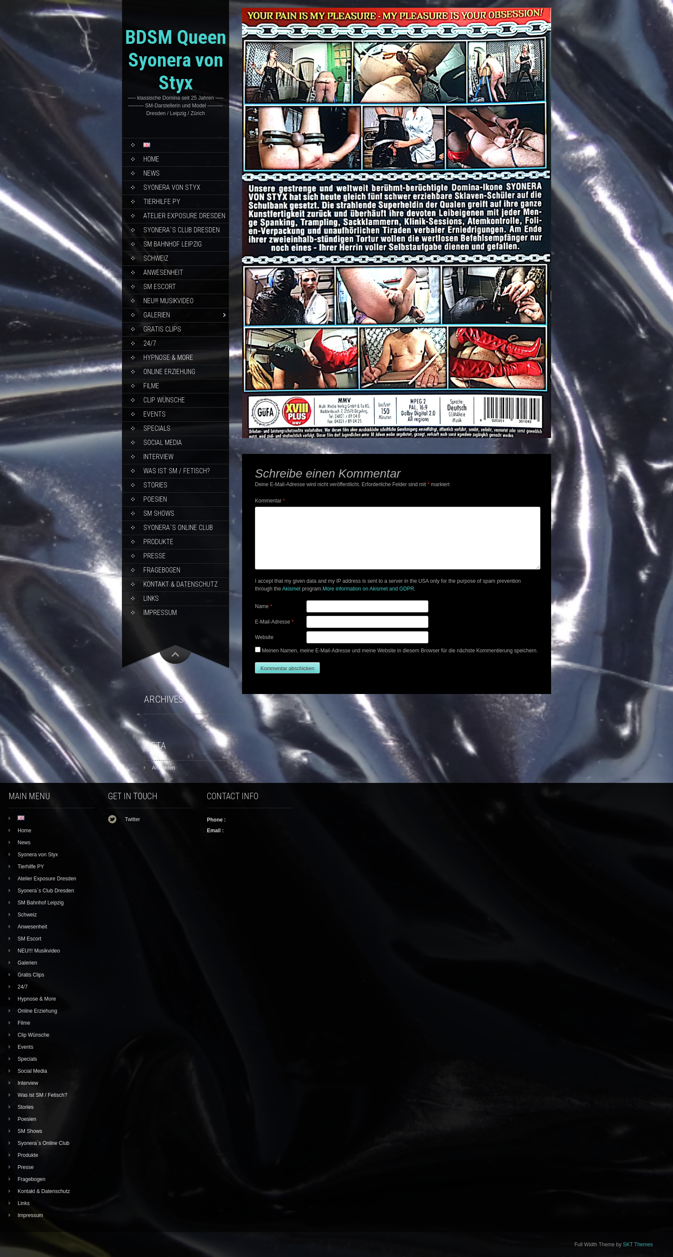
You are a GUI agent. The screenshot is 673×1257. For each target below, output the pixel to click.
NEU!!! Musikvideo (168, 301)
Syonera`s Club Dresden (181, 230)
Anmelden (163, 768)
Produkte (158, 542)
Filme (151, 386)
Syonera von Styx (171, 187)
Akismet (291, 589)
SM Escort (159, 287)
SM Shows (158, 513)
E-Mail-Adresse (274, 622)
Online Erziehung (169, 372)
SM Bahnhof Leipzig (172, 244)
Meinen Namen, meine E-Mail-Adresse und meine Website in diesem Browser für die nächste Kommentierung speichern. (400, 651)
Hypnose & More (168, 357)
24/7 (149, 343)
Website (264, 637)
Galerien (156, 315)
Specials (156, 428)
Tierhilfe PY (161, 202)
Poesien (155, 499)
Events (154, 414)
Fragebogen (161, 570)
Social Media (162, 442)
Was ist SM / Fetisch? (176, 471)
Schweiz (155, 258)
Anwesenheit (163, 272)
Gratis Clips (162, 329)
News (151, 173)
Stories (155, 485)
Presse (154, 556)
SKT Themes (638, 1245)
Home (151, 159)
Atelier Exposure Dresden (184, 216)
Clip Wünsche (164, 400)
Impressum (160, 613)
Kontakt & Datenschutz (180, 584)
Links (151, 598)
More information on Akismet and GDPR (368, 589)
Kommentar (270, 501)
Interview (158, 457)
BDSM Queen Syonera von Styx (175, 60)
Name (263, 606)
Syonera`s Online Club (178, 527)
